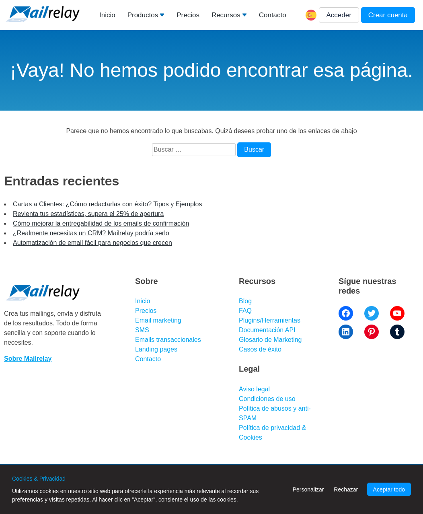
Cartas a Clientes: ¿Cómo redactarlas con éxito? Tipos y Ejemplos (107, 204)
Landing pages (156, 349)
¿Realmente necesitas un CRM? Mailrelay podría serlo (91, 233)
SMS (142, 330)
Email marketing (158, 320)
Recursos (226, 15)
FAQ (245, 310)
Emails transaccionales (168, 339)
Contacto (272, 15)
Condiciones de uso (267, 398)
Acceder (338, 15)
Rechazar (346, 489)
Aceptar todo (389, 489)
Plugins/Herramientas (269, 320)
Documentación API (267, 330)
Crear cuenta (388, 15)
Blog (245, 301)
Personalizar (308, 489)
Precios (188, 15)
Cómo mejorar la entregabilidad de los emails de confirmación (101, 223)
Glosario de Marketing (270, 339)
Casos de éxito (260, 349)
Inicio (107, 15)
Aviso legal (254, 389)
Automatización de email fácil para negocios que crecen (92, 242)
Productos (142, 15)
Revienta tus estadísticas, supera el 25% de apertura (88, 213)
